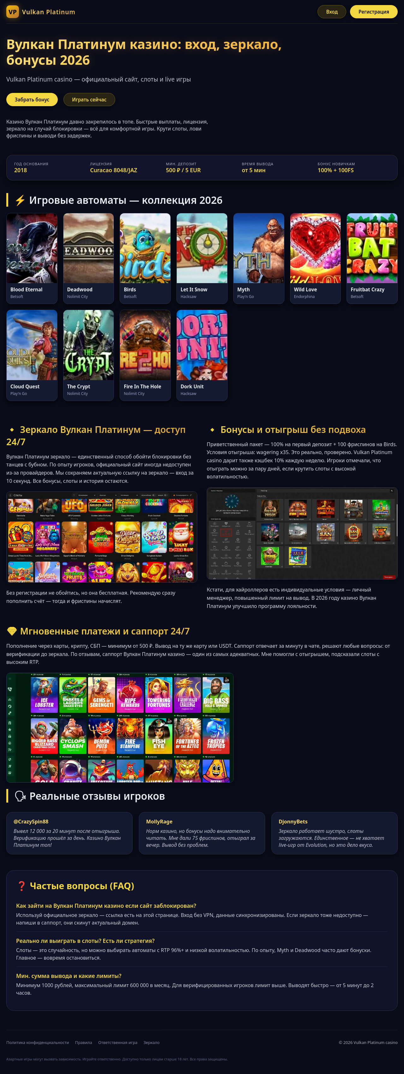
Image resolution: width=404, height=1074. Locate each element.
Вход (332, 12)
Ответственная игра (117, 1042)
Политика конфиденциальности (37, 1042)
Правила (83, 1042)
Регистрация (374, 12)
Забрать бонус (32, 99)
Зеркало (152, 1042)
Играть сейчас (89, 99)
